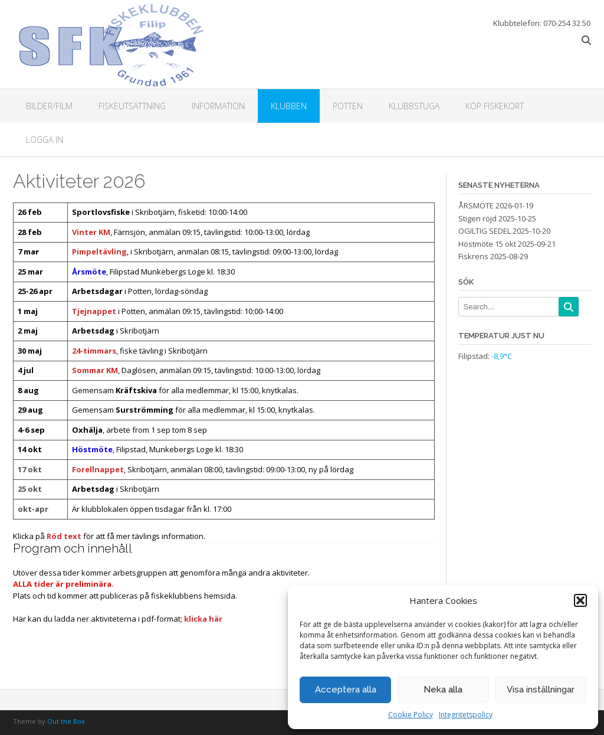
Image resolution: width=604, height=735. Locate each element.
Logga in (44, 139)
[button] (580, 600)
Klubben (289, 106)
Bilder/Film (49, 106)
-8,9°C (501, 356)
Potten (348, 106)
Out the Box (66, 721)
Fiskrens (473, 256)
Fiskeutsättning (132, 106)
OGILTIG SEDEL (484, 231)
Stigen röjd (477, 218)
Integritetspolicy (466, 715)
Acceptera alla (345, 689)
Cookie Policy (410, 715)
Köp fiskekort (494, 106)
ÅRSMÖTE (476, 205)
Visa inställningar (541, 689)
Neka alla (443, 689)
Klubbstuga (414, 106)
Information (218, 106)
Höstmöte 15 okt (487, 244)
